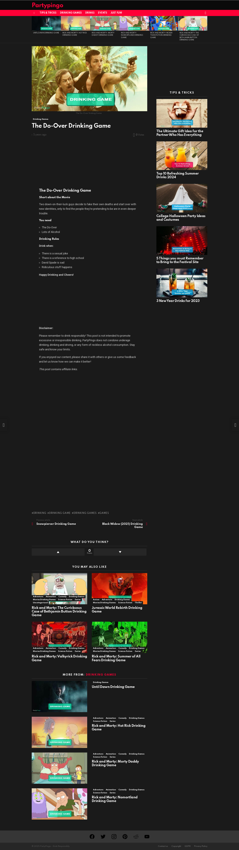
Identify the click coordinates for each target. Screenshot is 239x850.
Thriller (138, 603)
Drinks (89, 13)
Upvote (58, 552)
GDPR (188, 846)
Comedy (62, 597)
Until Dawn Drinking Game (46, 33)
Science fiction (65, 600)
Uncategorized (40, 603)
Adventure (38, 597)
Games (104, 513)
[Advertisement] (89, 161)
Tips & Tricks (48, 13)
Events (102, 13)
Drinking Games (71, 13)
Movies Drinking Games (44, 600)
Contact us (163, 846)
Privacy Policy (200, 846)
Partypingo (47, 6)
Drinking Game (60, 513)
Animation (51, 597)
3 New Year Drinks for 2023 (177, 301)
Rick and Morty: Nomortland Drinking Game (132, 35)
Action (96, 600)
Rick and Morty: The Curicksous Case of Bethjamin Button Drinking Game (59, 611)
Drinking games (85, 513)
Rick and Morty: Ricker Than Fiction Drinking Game (161, 35)
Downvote (120, 552)
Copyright (176, 846)
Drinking (39, 513)
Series (78, 600)
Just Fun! (116, 13)
